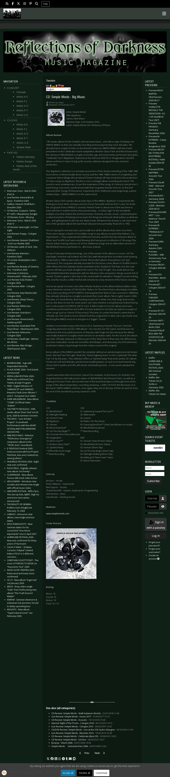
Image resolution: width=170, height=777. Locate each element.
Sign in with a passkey (156, 525)
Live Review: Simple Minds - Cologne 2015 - (81, 726)
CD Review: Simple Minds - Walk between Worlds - (85, 713)
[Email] (154, 474)
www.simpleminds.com (57, 513)
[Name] (154, 468)
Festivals (21, 92)
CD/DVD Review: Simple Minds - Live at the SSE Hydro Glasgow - (92, 729)
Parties (12, 152)
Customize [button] (101, 772)
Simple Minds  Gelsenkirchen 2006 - (78, 746)
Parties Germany (25, 156)
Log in (156, 536)
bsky (45, 3)
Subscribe (153, 481)
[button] (48, 758)
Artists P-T (22, 110)
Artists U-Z (22, 114)
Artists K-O (22, 105)
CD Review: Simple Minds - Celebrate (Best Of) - (83, 736)
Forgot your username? (154, 550)
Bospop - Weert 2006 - (71, 742)
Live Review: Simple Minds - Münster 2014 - (81, 733)
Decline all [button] (84, 772)
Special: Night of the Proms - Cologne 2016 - (81, 723)
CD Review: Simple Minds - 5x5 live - (77, 739)
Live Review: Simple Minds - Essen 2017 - (80, 716)
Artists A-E (22, 96)
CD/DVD (12, 120)
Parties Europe (24, 161)
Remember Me (155, 512)
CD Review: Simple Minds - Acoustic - (78, 719)
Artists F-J (21, 101)
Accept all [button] (68, 772)
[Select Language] (58, 89)
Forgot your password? (154, 544)
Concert (13, 88)
